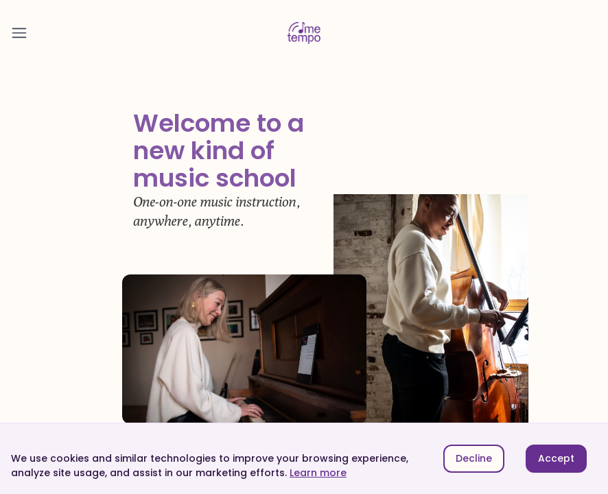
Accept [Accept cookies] (556, 458)
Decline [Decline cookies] (474, 458)
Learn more (318, 473)
